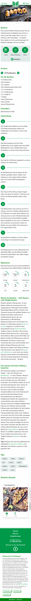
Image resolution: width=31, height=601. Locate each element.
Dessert (5, 459)
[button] (27, 502)
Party (12, 471)
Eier (4, 463)
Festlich (5, 471)
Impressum (19, 599)
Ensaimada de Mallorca (16, 445)
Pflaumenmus (23, 467)
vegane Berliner (13, 430)
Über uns (15, 533)
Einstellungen (6, 594)
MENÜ (4, 3)
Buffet (19, 463)
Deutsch (21, 459)
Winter (13, 467)
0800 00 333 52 (17, 541)
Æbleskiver (16, 437)
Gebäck (5, 467)
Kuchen (11, 463)
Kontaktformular (15, 536)
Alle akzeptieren (7, 590)
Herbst (13, 459)
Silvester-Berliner (20, 329)
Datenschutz (12, 599)
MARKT (26, 3)
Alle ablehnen (17, 590)
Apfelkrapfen (5, 376)
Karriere (15, 531)
